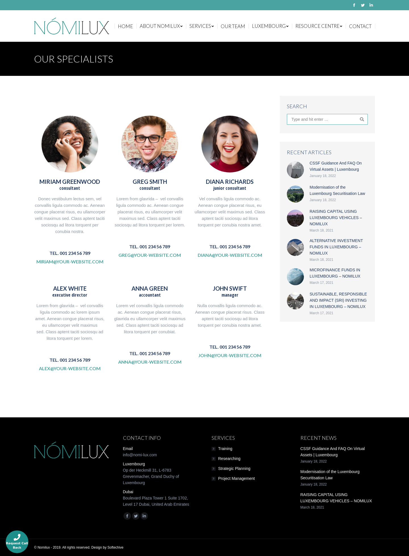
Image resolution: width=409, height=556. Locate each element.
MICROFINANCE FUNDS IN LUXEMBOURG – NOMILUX (335, 273)
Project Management (236, 478)
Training (225, 448)
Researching (229, 458)
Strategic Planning (234, 468)
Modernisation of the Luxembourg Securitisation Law (337, 190)
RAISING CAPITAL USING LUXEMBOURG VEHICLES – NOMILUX (336, 217)
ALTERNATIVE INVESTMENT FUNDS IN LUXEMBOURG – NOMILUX (336, 246)
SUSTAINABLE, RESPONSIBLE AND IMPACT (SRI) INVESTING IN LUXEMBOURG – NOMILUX (338, 300)
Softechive (115, 547)
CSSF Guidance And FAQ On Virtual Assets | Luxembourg (336, 166)
